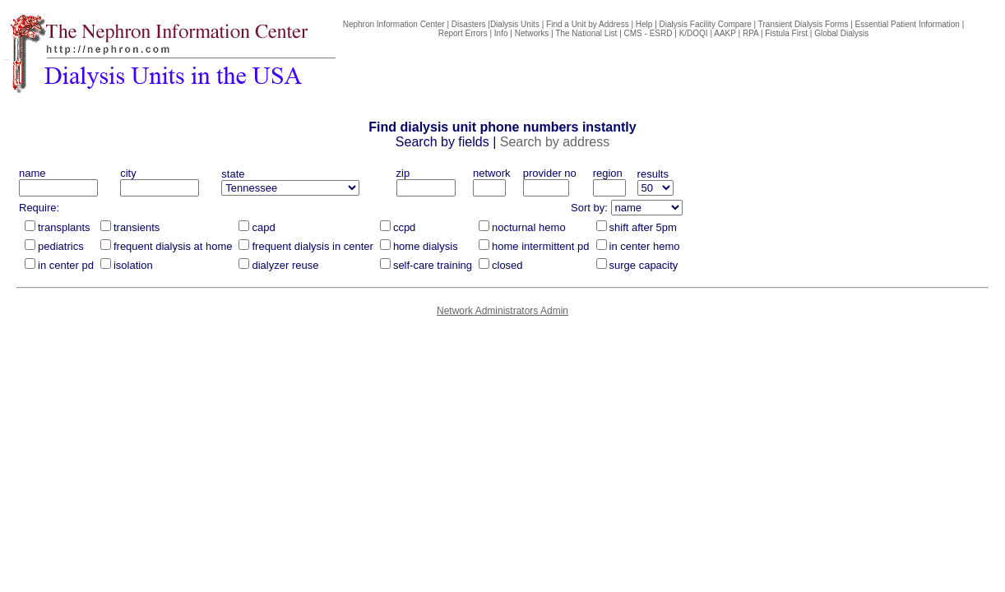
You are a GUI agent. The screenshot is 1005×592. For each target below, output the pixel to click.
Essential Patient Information (907, 24)
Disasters (469, 24)
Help (644, 24)
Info (501, 33)
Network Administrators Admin (502, 311)
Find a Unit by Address (587, 24)
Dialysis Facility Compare (706, 24)
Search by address (554, 142)
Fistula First (786, 33)
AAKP (725, 33)
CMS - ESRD (648, 33)
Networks (532, 33)
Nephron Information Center (394, 24)
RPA (750, 33)
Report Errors (463, 33)
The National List (586, 33)
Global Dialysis (841, 33)
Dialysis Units (515, 24)
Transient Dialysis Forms (803, 24)
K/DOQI (693, 33)
